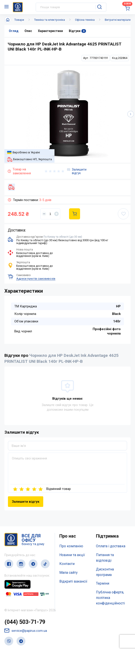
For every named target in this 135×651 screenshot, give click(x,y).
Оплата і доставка (110, 546)
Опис (28, 31)
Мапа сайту (68, 572)
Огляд (14, 31)
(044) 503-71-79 (24, 622)
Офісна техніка (85, 19)
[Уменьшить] (44, 214)
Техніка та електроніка (49, 19)
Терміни (102, 583)
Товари (19, 19)
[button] (130, 114)
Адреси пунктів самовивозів (35, 278)
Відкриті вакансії (73, 581)
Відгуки (77, 31)
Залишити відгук (76, 171)
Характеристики (50, 31)
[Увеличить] (56, 214)
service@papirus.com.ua (25, 630)
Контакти (67, 564)
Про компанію (71, 546)
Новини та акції (72, 555)
